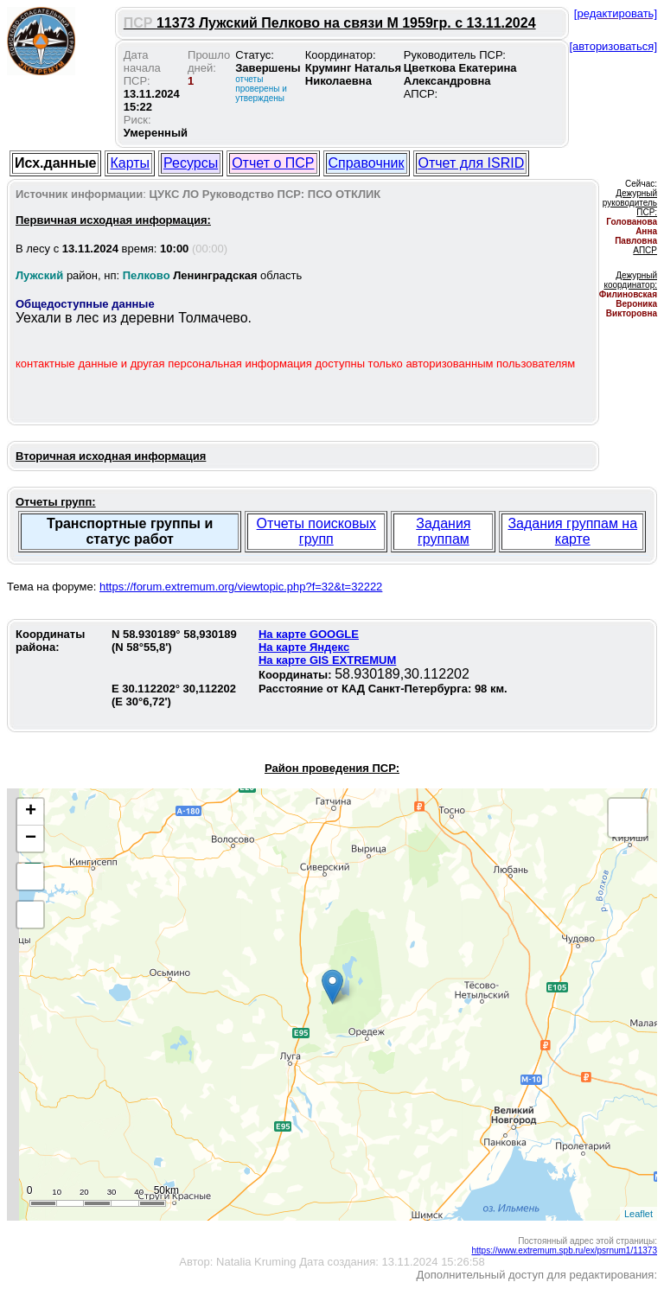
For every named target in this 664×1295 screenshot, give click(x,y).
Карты (130, 163)
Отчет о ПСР (273, 163)
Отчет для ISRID (471, 163)
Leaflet (638, 1214)
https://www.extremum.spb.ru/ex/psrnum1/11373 (564, 1250)
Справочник (367, 163)
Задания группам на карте (572, 531)
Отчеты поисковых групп (316, 531)
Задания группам (443, 531)
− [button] (30, 839)
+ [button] (30, 812)
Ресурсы (190, 163)
